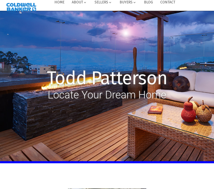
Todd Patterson (107, 78)
